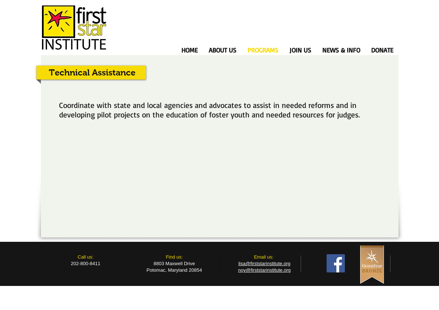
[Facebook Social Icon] (336, 263)
